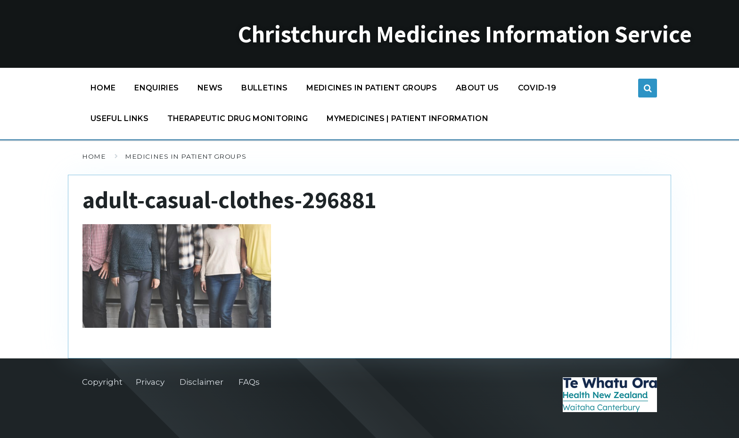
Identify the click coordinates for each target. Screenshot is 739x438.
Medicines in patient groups (371, 90)
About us (477, 87)
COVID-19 (537, 90)
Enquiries (156, 87)
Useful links (119, 118)
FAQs (249, 382)
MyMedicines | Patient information (407, 118)
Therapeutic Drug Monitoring (237, 118)
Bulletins (264, 87)
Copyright (102, 382)
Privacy (150, 382)
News (209, 87)
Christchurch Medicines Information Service (465, 34)
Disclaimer (201, 382)
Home (102, 87)
